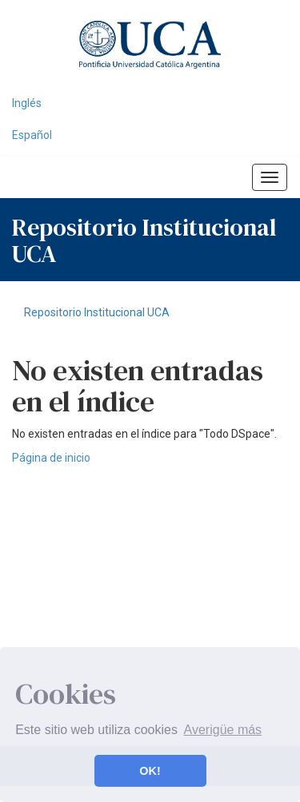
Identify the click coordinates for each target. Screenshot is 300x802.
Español (32, 135)
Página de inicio (51, 457)
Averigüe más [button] (223, 729)
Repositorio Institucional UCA (97, 312)
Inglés (27, 103)
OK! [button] (149, 770)
